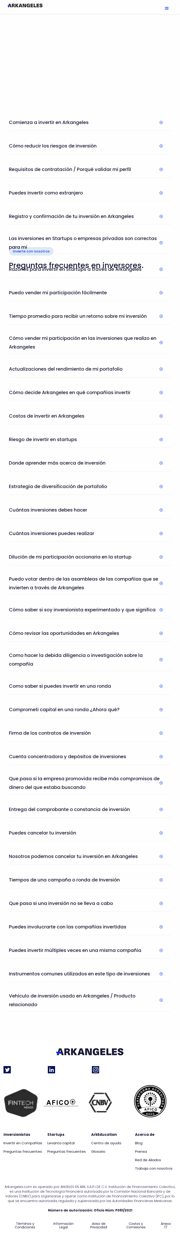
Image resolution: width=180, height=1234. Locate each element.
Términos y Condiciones (25, 1225)
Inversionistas (17, 1135)
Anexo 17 (166, 1225)
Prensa (141, 1151)
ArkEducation (104, 1135)
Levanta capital (61, 1143)
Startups (55, 1135)
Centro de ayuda (106, 1143)
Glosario (98, 1151)
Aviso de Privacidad (98, 1225)
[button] (166, 8)
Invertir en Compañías (23, 1143)
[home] (25, 5)
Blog (138, 1143)
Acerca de (144, 1135)
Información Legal (63, 1225)
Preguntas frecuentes (23, 1151)
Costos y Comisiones (136, 1225)
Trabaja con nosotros (153, 1168)
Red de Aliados (148, 1160)
